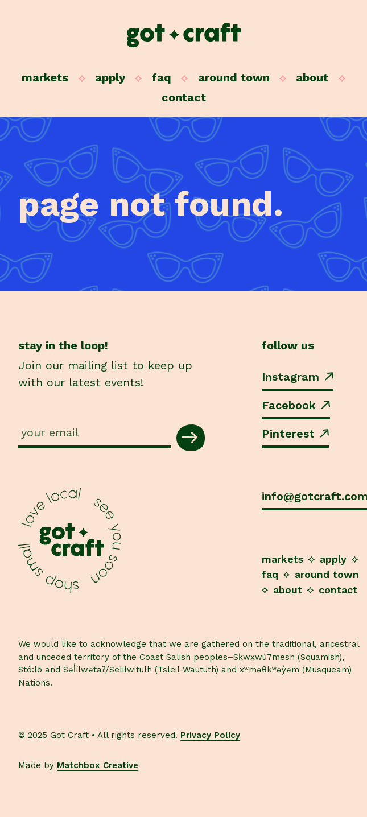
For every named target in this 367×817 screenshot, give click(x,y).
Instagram (297, 376)
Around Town (234, 77)
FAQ (161, 77)
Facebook (296, 405)
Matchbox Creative (97, 765)
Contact (184, 97)
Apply (110, 77)
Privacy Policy (210, 735)
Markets (45, 77)
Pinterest (295, 433)
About (312, 77)
